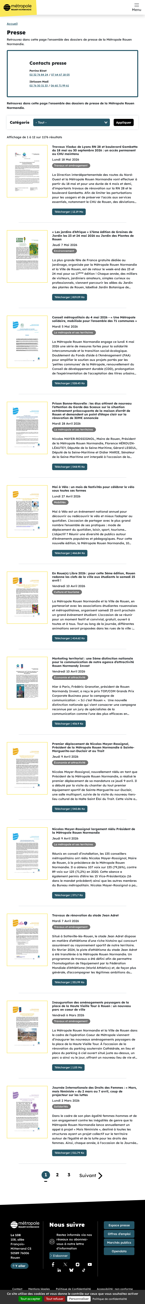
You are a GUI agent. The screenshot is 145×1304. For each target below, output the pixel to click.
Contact (17, 1289)
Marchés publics (119, 1242)
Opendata (119, 1251)
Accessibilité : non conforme (115, 1289)
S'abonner (60, 1256)
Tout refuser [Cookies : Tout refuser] (54, 1299)
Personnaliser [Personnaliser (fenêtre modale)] (79, 1299)
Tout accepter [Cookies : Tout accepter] (30, 1299)
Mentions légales (39, 1289)
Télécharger (62, 211)
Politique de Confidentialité (73, 1289)
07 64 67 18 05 (60, 74)
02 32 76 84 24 (38, 74)
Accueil (12, 24)
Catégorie (19, 122)
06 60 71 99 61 (60, 85)
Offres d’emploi (119, 1234)
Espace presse (119, 1225)
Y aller (22, 1265)
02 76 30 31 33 (38, 85)
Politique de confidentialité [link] (110, 1299)
